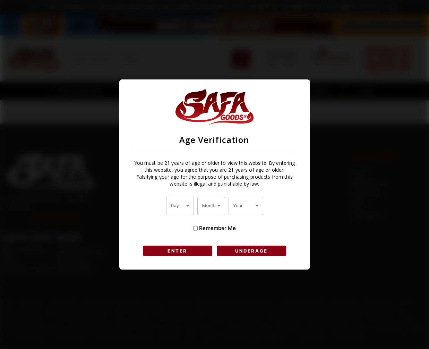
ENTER (177, 251)
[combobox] (180, 206)
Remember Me (214, 228)
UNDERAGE (251, 251)
